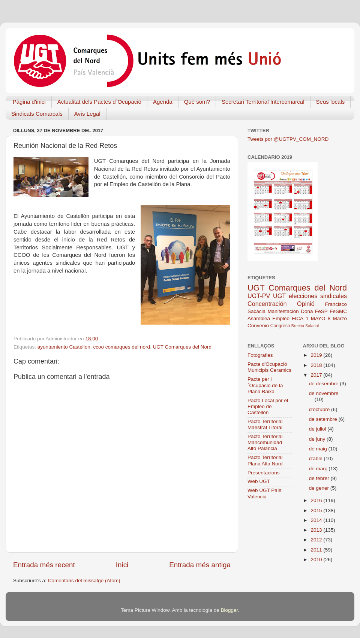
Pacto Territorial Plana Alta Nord (265, 460)
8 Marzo (337, 318)
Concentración (267, 303)
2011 (316, 550)
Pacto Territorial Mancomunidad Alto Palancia (265, 442)
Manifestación (282, 311)
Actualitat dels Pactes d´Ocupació (99, 101)
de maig (318, 449)
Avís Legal (87, 113)
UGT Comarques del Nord (182, 347)
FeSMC (338, 311)
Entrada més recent (44, 565)
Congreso (280, 325)
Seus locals (330, 101)
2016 (316, 500)
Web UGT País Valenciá (264, 493)
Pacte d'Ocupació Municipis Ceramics (269, 367)
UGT (279, 295)
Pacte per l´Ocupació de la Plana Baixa (265, 385)
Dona (307, 311)
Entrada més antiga (200, 565)
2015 (316, 510)
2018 (316, 365)
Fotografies (260, 355)
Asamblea (259, 318)
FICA (297, 318)
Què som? (197, 101)
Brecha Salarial (305, 325)
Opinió (306, 303)
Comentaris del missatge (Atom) (84, 580)
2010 (316, 559)
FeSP (321, 311)
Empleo (281, 318)
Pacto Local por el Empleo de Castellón (268, 406)
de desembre (324, 383)
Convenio (258, 325)
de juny (318, 439)
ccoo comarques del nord (121, 347)
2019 (316, 355)
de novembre (324, 393)
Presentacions (264, 473)
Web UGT (259, 481)
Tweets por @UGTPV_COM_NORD (288, 139)
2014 (316, 520)
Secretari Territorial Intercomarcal (263, 101)
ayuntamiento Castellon (64, 347)
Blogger (229, 610)
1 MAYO (315, 318)
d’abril (316, 458)
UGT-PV (259, 295)
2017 (316, 375)
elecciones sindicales (318, 295)
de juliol (318, 429)
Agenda (162, 101)
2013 (316, 530)
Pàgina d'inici (29, 101)
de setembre (324, 419)
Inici (122, 565)
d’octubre (320, 409)
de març (319, 468)
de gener (319, 488)
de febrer (320, 478)
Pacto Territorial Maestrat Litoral (265, 424)
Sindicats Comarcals (37, 113)
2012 (316, 540)
